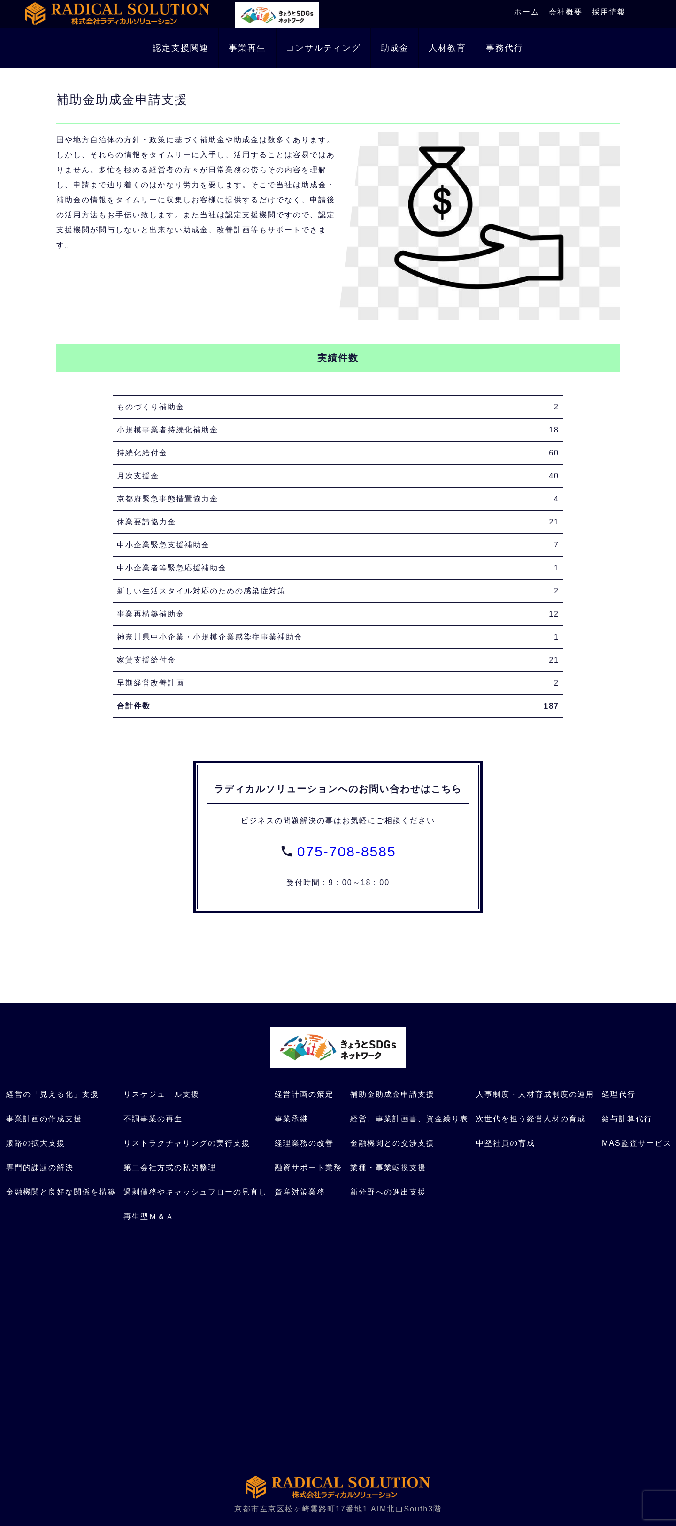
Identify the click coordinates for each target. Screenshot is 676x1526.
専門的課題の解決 (40, 1167)
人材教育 (447, 48)
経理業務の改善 (304, 1143)
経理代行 (619, 1094)
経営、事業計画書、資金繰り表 (409, 1119)
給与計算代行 (627, 1119)
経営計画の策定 (304, 1094)
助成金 (395, 48)
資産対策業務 (300, 1192)
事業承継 (291, 1119)
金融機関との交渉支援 (392, 1143)
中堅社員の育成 (505, 1143)
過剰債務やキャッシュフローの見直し (195, 1192)
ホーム (526, 12)
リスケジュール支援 (161, 1094)
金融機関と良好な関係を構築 (61, 1192)
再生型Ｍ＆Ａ (148, 1216)
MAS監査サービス (637, 1143)
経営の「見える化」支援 (52, 1094)
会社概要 (566, 12)
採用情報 (609, 12)
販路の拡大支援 (35, 1143)
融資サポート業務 (308, 1167)
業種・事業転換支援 (388, 1167)
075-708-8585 (346, 851)
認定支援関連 (181, 48)
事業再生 (247, 48)
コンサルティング (323, 48)
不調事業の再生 (153, 1119)
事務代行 (504, 48)
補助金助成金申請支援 (392, 1094)
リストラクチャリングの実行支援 (186, 1143)
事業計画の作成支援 (44, 1119)
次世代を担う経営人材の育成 (531, 1119)
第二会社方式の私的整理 (169, 1167)
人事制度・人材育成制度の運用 (535, 1094)
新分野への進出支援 (388, 1192)
